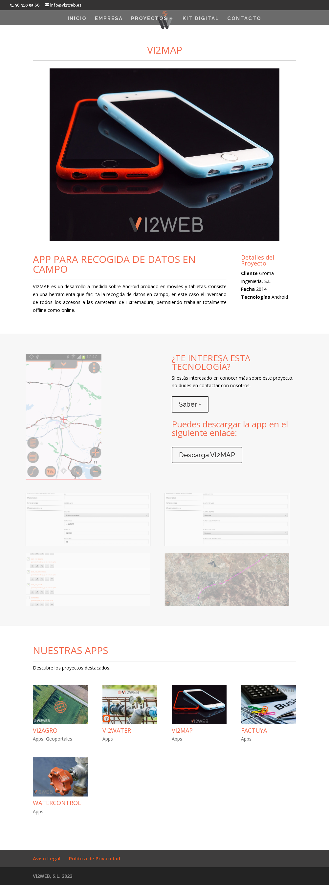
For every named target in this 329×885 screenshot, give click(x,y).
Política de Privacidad (94, 858)
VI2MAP (182, 730)
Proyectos (149, 18)
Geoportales (59, 739)
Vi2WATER (116, 730)
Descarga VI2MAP (207, 455)
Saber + (190, 404)
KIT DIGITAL (201, 18)
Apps (38, 739)
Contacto (244, 18)
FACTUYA (254, 730)
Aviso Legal (46, 858)
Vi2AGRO (45, 730)
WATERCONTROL (57, 803)
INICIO (77, 18)
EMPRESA (109, 18)
